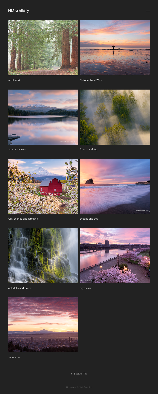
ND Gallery (18, 10)
